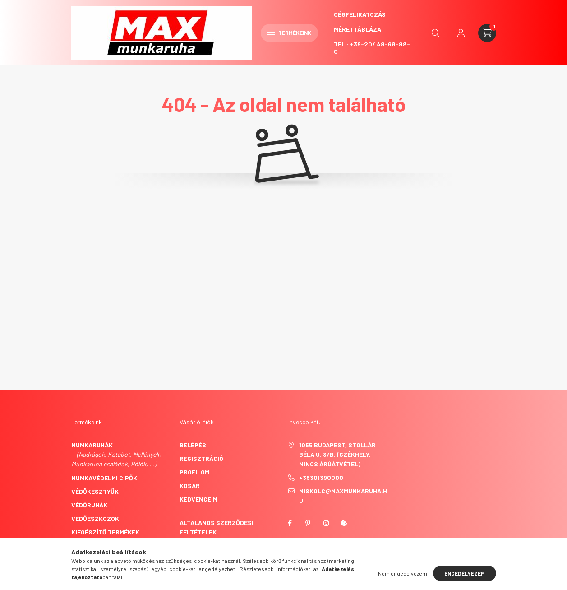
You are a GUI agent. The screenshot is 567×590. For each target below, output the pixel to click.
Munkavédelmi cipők (104, 478)
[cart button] (487, 33)
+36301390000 (321, 477)
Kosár (190, 485)
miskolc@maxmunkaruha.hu (343, 495)
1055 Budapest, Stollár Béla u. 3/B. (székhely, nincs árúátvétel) (337, 454)
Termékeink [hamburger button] (289, 32)
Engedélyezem (464, 573)
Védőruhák (89, 505)
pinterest (308, 523)
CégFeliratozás (360, 14)
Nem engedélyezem (402, 573)
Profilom (194, 472)
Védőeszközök (95, 518)
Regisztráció (201, 458)
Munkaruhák (92, 445)
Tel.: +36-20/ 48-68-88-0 (372, 47)
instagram (326, 523)
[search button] (436, 33)
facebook (290, 523)
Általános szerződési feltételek (217, 527)
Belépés (193, 445)
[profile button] (461, 33)
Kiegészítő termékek (105, 532)
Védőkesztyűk (95, 491)
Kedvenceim (198, 499)
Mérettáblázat (359, 29)
